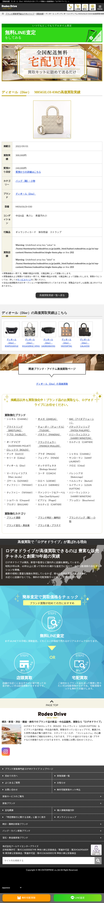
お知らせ (61, 804)
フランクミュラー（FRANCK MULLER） (49, 444)
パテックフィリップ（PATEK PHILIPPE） (80, 428)
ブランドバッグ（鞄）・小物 (82, 519)
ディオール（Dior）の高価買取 (52, 383)
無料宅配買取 (28, 897)
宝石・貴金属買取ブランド (15, 859)
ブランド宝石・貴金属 (18, 525)
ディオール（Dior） (26, 193)
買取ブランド (8, 824)
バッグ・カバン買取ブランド (16, 852)
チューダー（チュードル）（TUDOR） (51, 428)
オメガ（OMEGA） (48, 419)
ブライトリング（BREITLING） (15, 428)
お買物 (77, 7)
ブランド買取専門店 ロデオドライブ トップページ (29, 790)
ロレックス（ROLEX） (18, 449)
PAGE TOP (52, 726)
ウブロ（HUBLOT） (17, 434)
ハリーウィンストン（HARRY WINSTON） (80, 436)
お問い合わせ (11, 811)
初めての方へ (11, 797)
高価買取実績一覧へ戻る (52, 295)
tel (70, 7)
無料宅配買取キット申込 (69, 811)
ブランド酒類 (13, 517)
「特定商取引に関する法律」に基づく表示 (25, 838)
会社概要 (9, 831)
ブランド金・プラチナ (49, 525)
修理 (92, 7)
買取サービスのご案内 (13, 817)
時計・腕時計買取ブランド (15, 845)
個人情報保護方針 (65, 831)
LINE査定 (80, 897)
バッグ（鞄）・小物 (25, 181)
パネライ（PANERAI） (49, 434)
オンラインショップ (66, 838)
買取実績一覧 (63, 797)
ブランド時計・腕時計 (49, 517)
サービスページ (24, 279)
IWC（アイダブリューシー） (81, 421)
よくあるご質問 (12, 804)
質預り (85, 7)
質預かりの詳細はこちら (28, 171)
